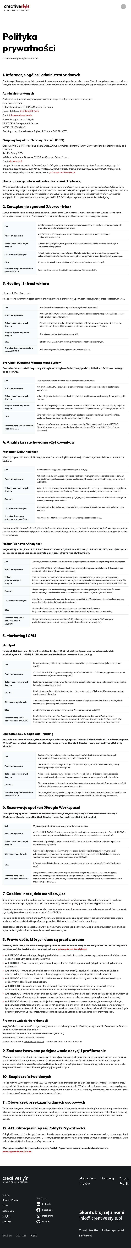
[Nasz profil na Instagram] (44, 1217)
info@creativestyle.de (20, 115)
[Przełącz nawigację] (123, 6)
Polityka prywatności (113, 1231)
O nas (6, 1206)
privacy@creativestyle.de (62, 172)
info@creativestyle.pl (100, 1219)
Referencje (8, 1211)
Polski (33, 1236)
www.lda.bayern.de (34, 1041)
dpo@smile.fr (16, 161)
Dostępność (85, 1236)
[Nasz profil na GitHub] (43, 1223)
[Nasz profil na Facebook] (44, 1211)
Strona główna (10, 1201)
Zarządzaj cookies (88, 1231)
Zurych (123, 1179)
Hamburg (107, 1179)
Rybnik (123, 1184)
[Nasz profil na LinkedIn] (43, 1205)
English (7, 1236)
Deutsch (21, 1236)
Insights (6, 1217)
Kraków (84, 1184)
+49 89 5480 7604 (29, 110)
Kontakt (7, 1222)
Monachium (87, 1179)
